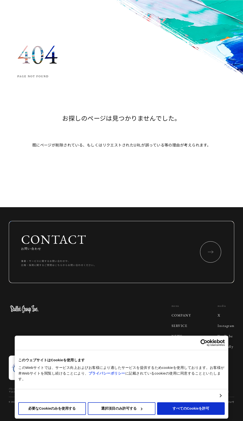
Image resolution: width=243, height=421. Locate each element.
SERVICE (179, 325)
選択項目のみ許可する (121, 408)
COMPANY (181, 315)
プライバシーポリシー (107, 373)
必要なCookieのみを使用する (52, 408)
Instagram (226, 325)
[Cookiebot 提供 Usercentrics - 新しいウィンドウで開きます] (204, 342)
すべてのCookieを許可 (191, 408)
